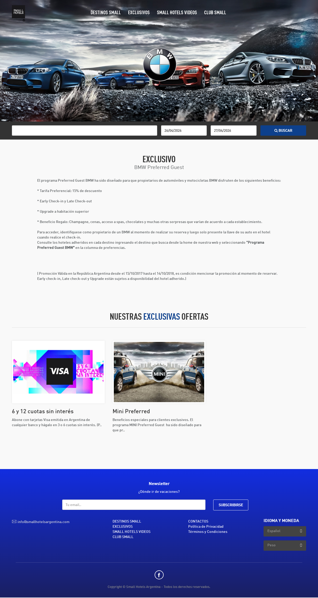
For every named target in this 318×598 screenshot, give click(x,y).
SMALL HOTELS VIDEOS (177, 13)
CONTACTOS (198, 521)
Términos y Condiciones (207, 532)
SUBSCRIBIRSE (231, 505)
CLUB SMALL (215, 13)
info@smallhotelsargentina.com (43, 522)
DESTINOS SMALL (106, 13)
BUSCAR (283, 131)
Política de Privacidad (206, 526)
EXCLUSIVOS (139, 13)
